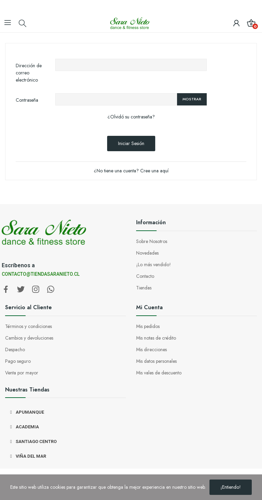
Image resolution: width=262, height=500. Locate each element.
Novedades (147, 252)
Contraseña (27, 100)
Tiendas (143, 287)
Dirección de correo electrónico (29, 72)
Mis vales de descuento (158, 372)
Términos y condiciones (28, 326)
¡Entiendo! (230, 487)
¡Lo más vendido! (153, 264)
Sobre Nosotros (151, 241)
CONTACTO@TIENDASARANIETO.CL (40, 274)
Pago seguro (18, 361)
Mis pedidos (148, 326)
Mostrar (192, 99)
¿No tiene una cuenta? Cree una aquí (131, 170)
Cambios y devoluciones (29, 337)
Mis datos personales (156, 361)
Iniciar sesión (131, 143)
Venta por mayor (21, 372)
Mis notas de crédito (156, 337)
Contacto (145, 276)
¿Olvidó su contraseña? (131, 116)
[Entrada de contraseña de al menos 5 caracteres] (116, 99)
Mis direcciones (151, 349)
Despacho (15, 349)
